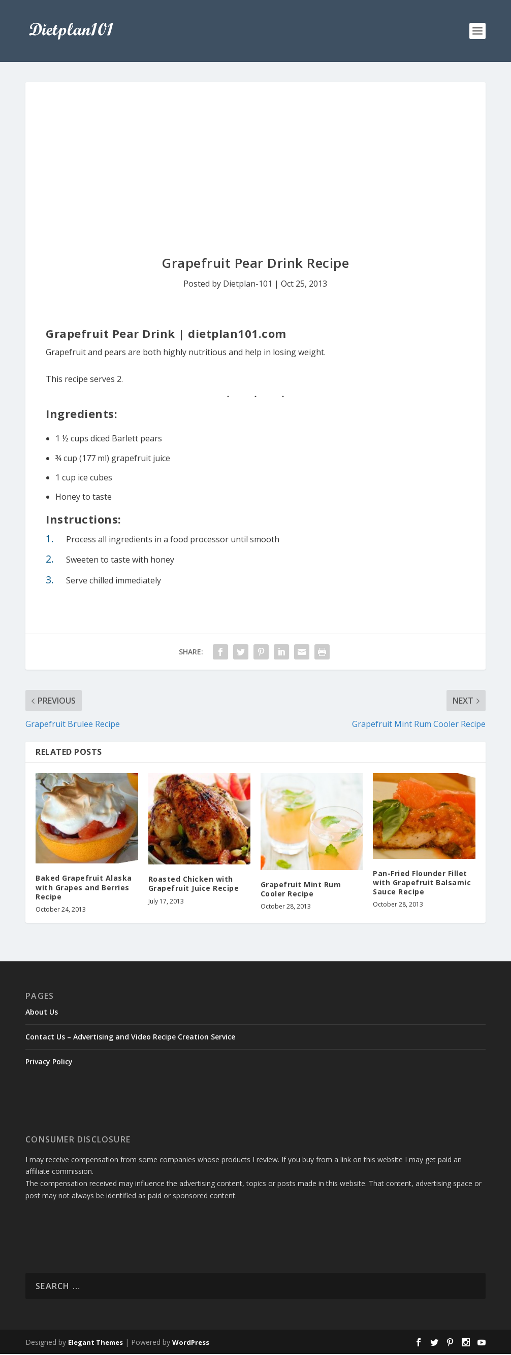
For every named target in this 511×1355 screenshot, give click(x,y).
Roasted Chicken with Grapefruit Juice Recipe (193, 884)
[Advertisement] (255, 159)
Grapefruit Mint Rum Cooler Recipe (301, 890)
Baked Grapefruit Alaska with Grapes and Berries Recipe (84, 888)
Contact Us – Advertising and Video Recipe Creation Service (130, 1038)
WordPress (190, 1343)
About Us (41, 1013)
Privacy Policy (49, 1063)
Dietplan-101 (247, 284)
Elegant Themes (95, 1343)
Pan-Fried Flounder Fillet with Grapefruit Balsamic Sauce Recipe (422, 883)
